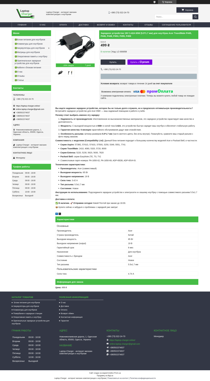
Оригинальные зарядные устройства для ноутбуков (30, 322)
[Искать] (195, 16)
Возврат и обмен (106, 25)
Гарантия (65, 321)
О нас (43, 25)
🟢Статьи (19, 80)
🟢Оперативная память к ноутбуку (31, 56)
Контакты (128, 25)
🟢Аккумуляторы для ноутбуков (30, 48)
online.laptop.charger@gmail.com (30, 109)
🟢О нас (18, 72)
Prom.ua (117, 373)
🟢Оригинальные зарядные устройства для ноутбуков (28, 61)
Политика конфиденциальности (143, 378)
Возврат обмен (67, 313)
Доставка (84, 25)
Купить (113, 62)
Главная (22, 25)
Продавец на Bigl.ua (105, 376)
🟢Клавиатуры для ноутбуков (29, 44)
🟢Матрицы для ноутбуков (27, 52)
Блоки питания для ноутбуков (26, 302)
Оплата (63, 25)
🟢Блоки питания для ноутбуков (30, 39)
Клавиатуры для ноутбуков (25, 310)
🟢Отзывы (19, 76)
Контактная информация (71, 317)
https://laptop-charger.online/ (28, 106)
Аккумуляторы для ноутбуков (26, 306)
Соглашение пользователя (176, 25)
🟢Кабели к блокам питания (28, 67)
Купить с (139, 62)
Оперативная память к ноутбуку (27, 317)
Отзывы (149, 25)
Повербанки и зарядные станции (27, 313)
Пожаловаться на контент (117, 378)
